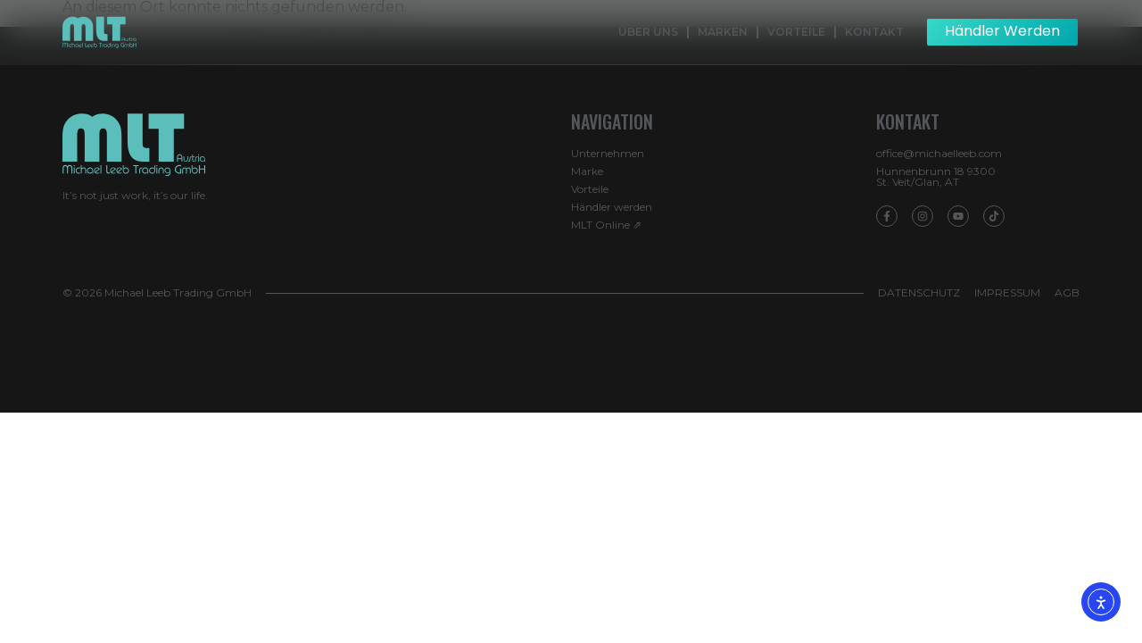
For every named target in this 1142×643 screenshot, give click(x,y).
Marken (723, 31)
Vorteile (796, 31)
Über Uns (648, 31)
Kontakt (874, 31)
